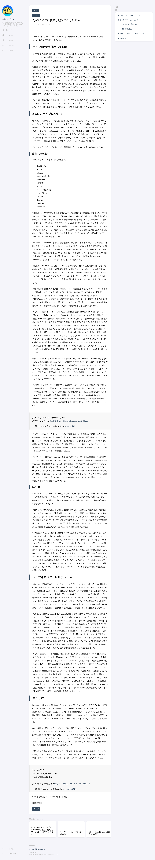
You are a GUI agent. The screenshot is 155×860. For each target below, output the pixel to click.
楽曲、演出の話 (131, 24)
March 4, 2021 (70, 426)
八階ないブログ (8, 19)
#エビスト (54, 421)
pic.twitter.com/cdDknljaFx (79, 784)
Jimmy (40, 854)
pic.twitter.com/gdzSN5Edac (76, 421)
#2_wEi (62, 421)
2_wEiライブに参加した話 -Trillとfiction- (56, 20)
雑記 (35, 10)
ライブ (36, 15)
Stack (35, 854)
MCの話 (128, 29)
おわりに (123, 38)
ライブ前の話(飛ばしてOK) (130, 15)
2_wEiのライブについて (129, 20)
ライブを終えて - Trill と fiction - (132, 33)
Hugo (36, 852)
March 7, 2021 (70, 789)
